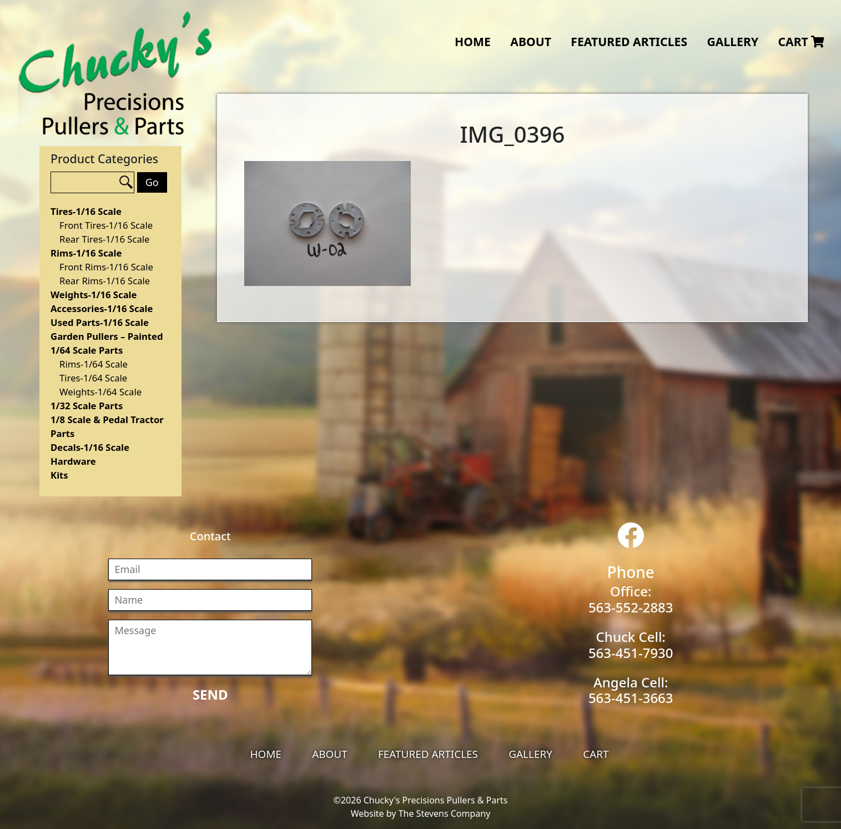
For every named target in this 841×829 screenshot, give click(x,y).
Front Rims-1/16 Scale (106, 266)
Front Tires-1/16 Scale (106, 225)
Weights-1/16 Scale (94, 294)
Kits (59, 475)
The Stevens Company (445, 813)
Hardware (73, 461)
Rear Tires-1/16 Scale (104, 239)
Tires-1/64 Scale (93, 377)
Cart (801, 41)
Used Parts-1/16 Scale (100, 322)
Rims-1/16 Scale (86, 253)
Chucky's (115, 73)
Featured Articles (629, 41)
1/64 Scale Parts (87, 350)
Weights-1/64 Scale (100, 391)
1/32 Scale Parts (87, 405)
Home (473, 41)
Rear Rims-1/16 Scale (104, 280)
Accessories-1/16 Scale (102, 308)
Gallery (732, 41)
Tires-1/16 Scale (86, 211)
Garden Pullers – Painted (107, 336)
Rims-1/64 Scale (93, 364)
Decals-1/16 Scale (90, 447)
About (530, 41)
